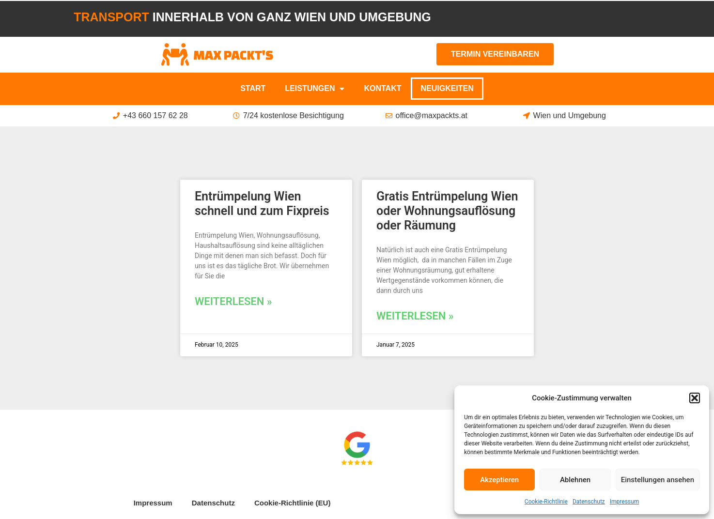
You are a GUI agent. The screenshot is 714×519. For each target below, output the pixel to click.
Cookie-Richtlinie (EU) (292, 503)
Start (252, 88)
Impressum (624, 501)
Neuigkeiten (446, 88)
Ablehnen (575, 479)
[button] (694, 398)
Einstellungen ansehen (657, 479)
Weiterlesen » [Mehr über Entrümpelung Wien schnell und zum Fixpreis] (233, 301)
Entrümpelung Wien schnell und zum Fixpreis (262, 203)
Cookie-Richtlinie (546, 501)
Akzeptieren (499, 479)
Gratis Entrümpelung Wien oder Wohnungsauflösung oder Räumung (447, 210)
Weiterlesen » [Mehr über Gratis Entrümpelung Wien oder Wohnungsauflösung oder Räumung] (415, 316)
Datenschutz (589, 501)
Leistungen (314, 88)
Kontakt (382, 88)
